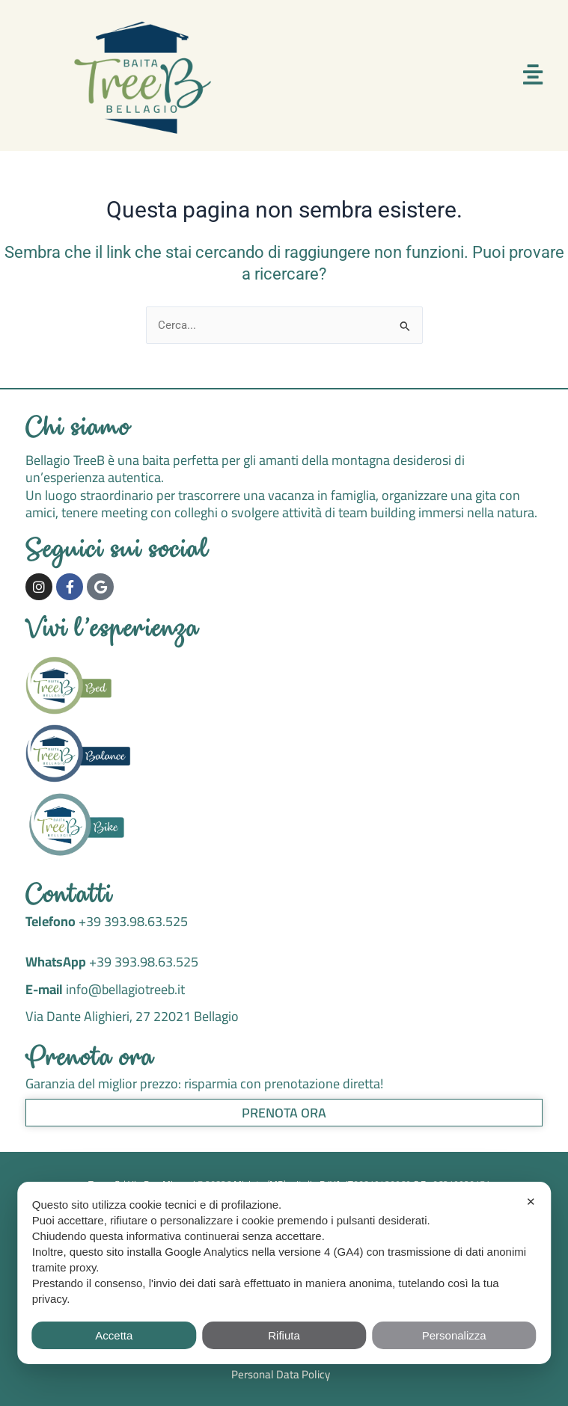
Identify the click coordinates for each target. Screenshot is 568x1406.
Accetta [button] (113, 1335)
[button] (533, 75)
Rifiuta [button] (284, 1335)
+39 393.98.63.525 (132, 921)
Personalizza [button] (454, 1335)
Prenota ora (90, 1060)
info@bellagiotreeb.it (125, 989)
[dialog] (284, 1273)
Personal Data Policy (280, 1374)
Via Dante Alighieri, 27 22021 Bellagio (132, 1016)
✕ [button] (531, 1201)
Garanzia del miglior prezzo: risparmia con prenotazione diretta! (204, 1083)
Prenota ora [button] (284, 1112)
